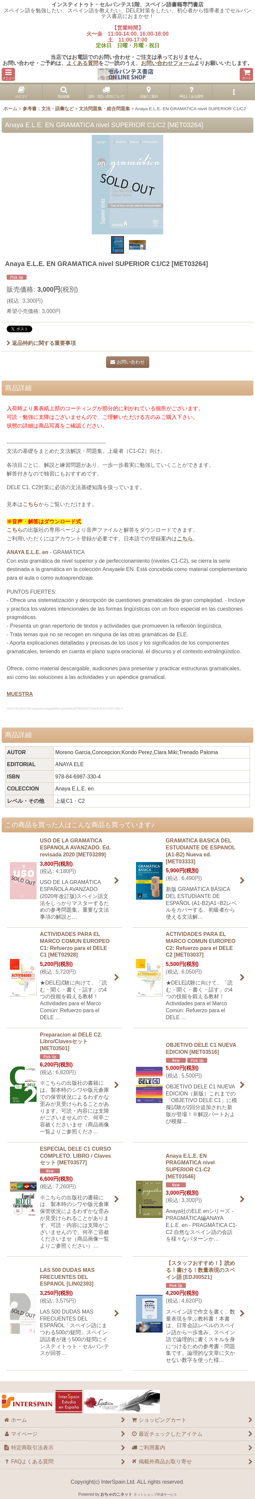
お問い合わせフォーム (167, 63)
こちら (31, 504)
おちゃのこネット (116, 1494)
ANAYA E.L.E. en (27, 552)
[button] (8, 74)
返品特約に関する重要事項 (41, 343)
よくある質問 (82, 63)
